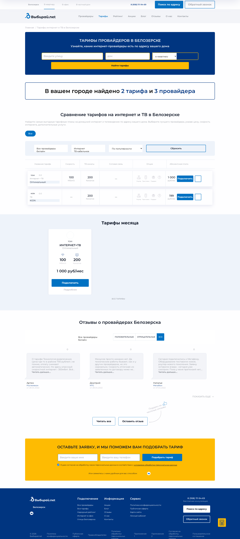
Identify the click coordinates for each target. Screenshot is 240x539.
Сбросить (176, 139)
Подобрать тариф (163, 446)
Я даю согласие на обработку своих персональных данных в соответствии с (118, 454)
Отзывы (156, 16)
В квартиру (49, 4)
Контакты (182, 16)
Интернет (108, 139)
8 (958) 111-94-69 (136, 4)
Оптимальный (36, 167)
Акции (132, 16)
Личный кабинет (135, 505)
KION (30, 184)
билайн (71, 142)
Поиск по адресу (169, 4)
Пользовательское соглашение (201, 526)
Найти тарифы (181, 56)
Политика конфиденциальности (144, 494)
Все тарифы (120, 286)
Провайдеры (85, 16)
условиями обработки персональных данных (155, 454)
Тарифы (103, 16)
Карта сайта (133, 501)
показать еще (203, 385)
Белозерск (32, 4)
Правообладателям (97, 526)
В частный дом (83, 4)
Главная (29, 27)
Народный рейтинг (83, 501)
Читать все (100, 409)
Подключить (197, 167)
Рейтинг (118, 16)
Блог (143, 16)
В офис (65, 4)
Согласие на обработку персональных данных (175, 526)
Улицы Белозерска (83, 508)
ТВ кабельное (108, 142)
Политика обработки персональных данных (118, 526)
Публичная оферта (137, 498)
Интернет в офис (82, 505)
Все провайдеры (71, 139)
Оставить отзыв (136, 409)
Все (30, 124)
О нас (169, 16)
